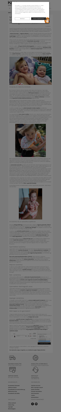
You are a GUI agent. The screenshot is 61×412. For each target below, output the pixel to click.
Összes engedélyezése (38, 18)
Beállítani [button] (22, 18)
